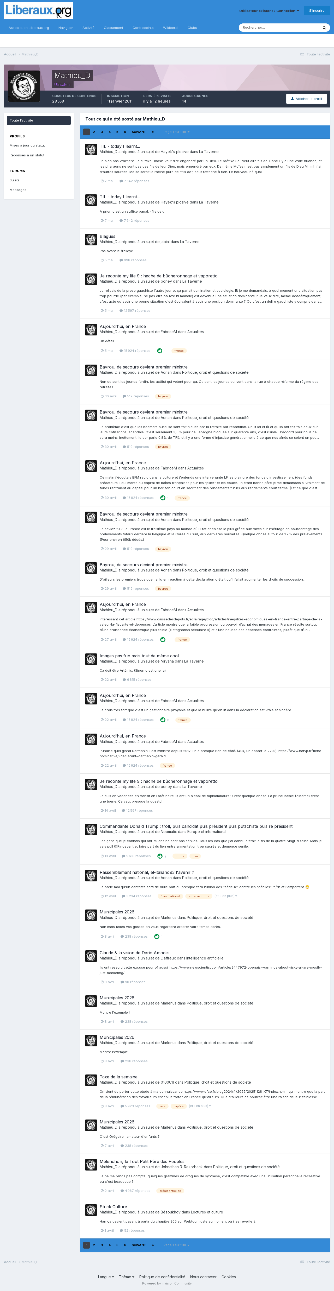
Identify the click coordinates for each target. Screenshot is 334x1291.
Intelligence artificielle (205, 958)
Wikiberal (170, 28)
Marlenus (168, 917)
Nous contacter (203, 1277)
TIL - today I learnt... (120, 146)
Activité (88, 28)
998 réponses (133, 260)
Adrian (166, 372)
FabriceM (169, 331)
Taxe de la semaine (119, 1076)
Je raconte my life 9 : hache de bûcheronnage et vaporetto (159, 275)
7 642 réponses (134, 181)
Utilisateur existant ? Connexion (269, 11)
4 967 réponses (135, 1190)
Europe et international (206, 831)
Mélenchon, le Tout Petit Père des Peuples (142, 1161)
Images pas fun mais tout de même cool (139, 655)
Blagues (107, 236)
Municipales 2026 (117, 911)
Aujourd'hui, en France (123, 326)
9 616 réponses (136, 856)
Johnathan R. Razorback (182, 1167)
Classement (113, 28)
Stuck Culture (113, 1206)
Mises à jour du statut (27, 145)
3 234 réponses (137, 896)
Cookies (229, 1277)
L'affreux (168, 958)
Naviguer (65, 28)
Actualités (195, 331)
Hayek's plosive (175, 151)
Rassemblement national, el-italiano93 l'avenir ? (147, 872)
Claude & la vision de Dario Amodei (134, 952)
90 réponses (133, 982)
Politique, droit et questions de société (215, 372)
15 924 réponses (135, 350)
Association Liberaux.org (29, 28)
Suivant (139, 132)
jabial (165, 241)
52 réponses (132, 1230)
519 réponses (136, 396)
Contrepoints (143, 28)
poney (166, 281)
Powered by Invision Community (167, 1283)
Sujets (15, 180)
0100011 (167, 1082)
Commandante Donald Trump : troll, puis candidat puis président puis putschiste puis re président (196, 826)
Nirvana (167, 661)
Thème (126, 1277)
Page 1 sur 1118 (176, 132)
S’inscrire (317, 10)
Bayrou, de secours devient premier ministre (144, 367)
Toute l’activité (21, 120)
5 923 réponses (135, 1106)
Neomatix (169, 831)
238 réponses (134, 936)
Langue (106, 1277)
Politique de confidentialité (162, 1277)
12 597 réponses (135, 310)
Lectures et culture (207, 1212)
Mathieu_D (108, 151)
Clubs (192, 28)
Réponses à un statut (27, 155)
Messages (18, 190)
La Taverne (209, 151)
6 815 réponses (137, 679)
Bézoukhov (171, 1212)
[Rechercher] (262, 27)
